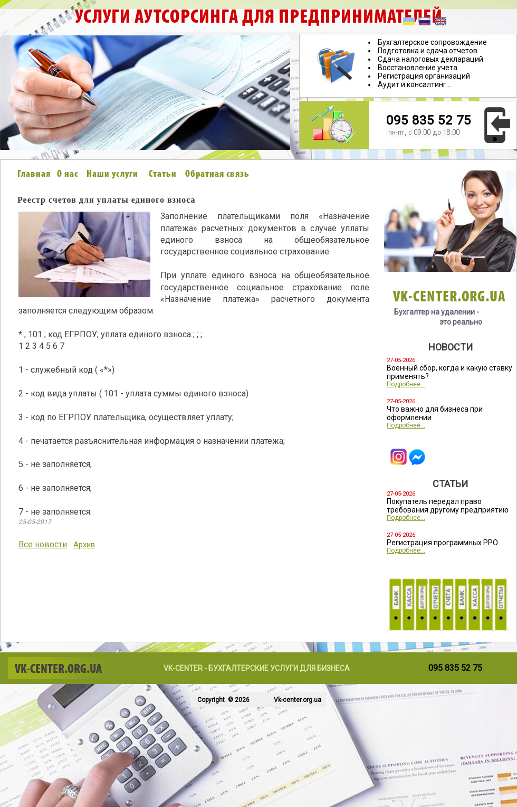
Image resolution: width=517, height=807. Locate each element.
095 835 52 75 (428, 120)
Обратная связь (217, 174)
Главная (34, 174)
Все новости (42, 544)
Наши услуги (112, 174)
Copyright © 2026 (223, 700)
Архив (84, 544)
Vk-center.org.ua (297, 700)
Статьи (163, 174)
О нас (67, 174)
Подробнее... (406, 384)
